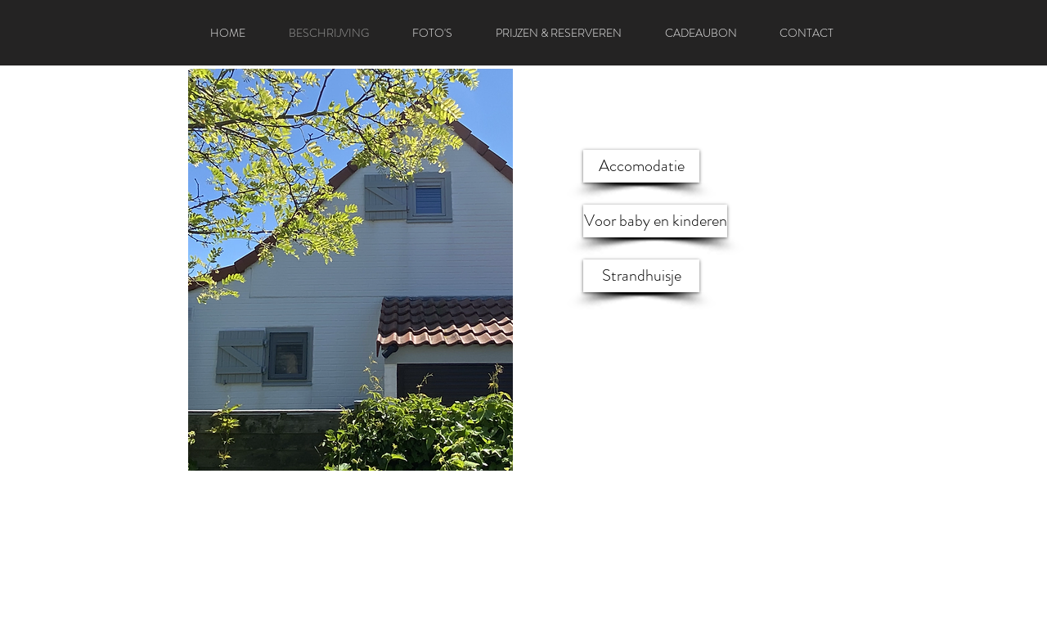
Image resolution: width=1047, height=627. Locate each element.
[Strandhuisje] (641, 275)
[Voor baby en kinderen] (655, 221)
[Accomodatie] (641, 166)
